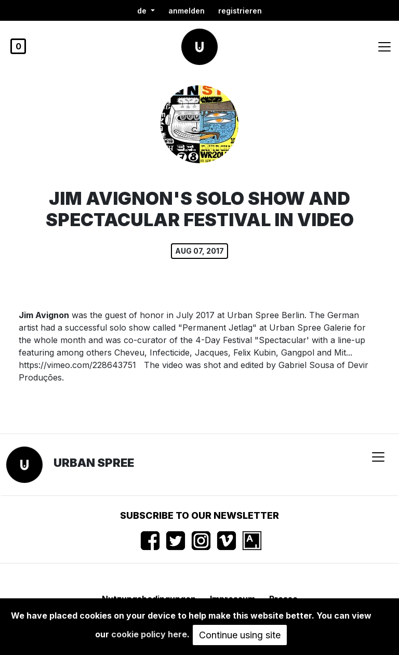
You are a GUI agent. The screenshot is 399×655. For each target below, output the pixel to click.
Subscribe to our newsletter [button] (199, 515)
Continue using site (240, 635)
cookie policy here (149, 634)
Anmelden (186, 10)
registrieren (240, 10)
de (143, 10)
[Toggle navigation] (384, 46)
